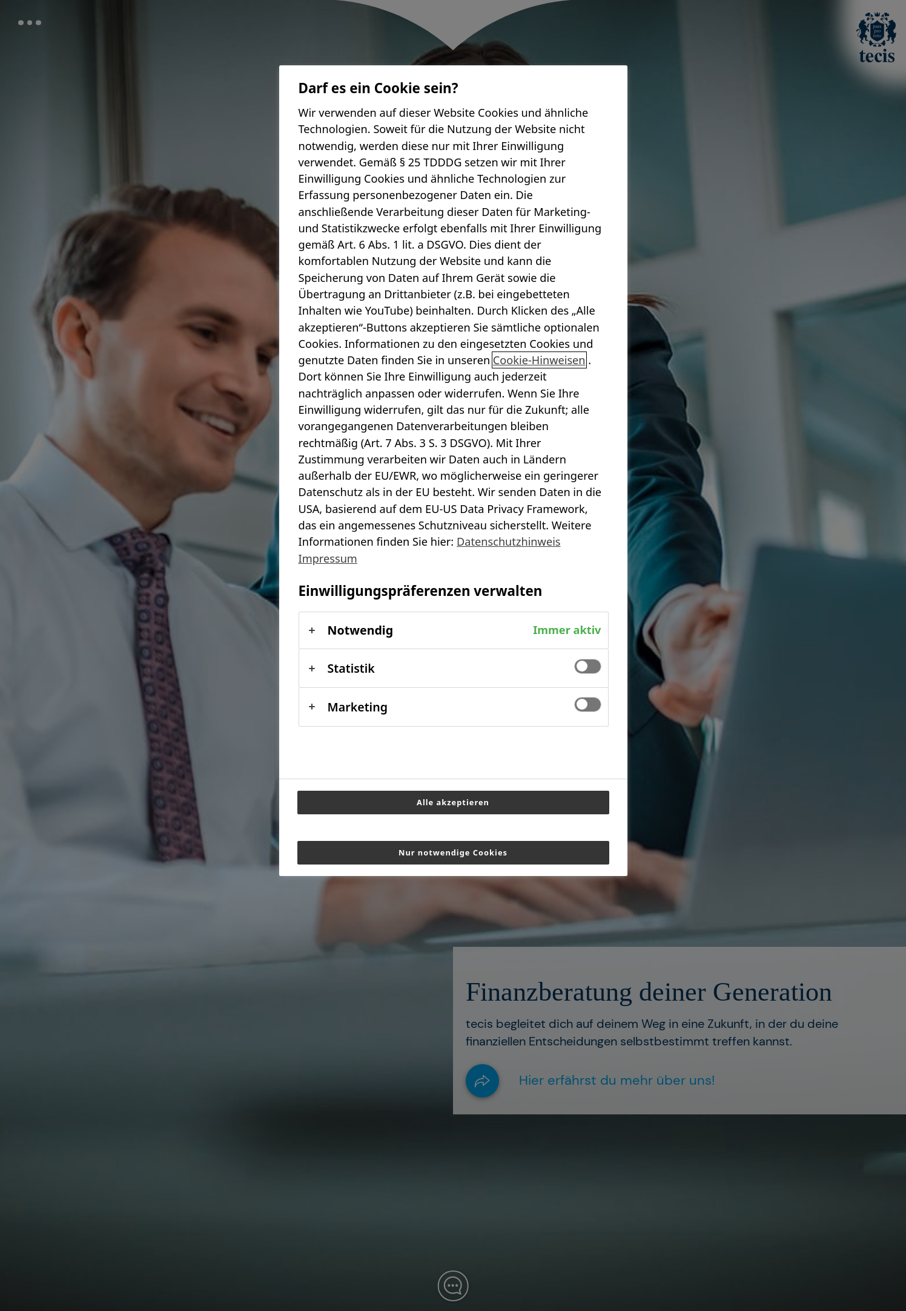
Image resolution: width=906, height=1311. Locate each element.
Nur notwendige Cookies (453, 852)
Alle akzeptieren (453, 802)
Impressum (328, 558)
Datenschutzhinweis (509, 541)
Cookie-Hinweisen (539, 360)
